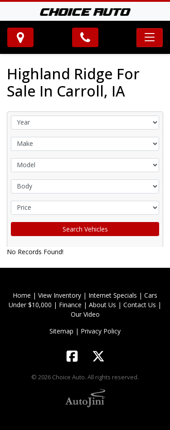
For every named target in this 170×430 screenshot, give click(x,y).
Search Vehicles (85, 229)
